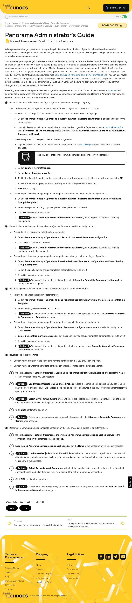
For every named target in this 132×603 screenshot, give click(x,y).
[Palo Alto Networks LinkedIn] (108, 558)
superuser (112, 90)
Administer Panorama (60, 23)
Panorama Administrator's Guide (35, 23)
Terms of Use (73, 573)
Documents (72, 578)
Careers (39, 569)
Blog (7, 576)
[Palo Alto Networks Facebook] (101, 558)
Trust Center (73, 569)
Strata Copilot (115, 8)
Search (8, 572)
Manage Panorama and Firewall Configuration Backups (29, 26)
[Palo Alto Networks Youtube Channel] (123, 558)
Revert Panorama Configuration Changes (71, 26)
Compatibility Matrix (14, 581)
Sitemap (9, 589)
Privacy (70, 565)
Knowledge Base (44, 582)
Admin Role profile (114, 127)
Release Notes (12, 568)
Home (7, 23)
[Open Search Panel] (88, 8)
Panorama (16, 23)
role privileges (85, 144)
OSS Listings (11, 585)
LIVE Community (43, 578)
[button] (130, 482)
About (38, 565)
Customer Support (44, 573)
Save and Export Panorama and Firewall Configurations (81, 75)
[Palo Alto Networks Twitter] (116, 558)
